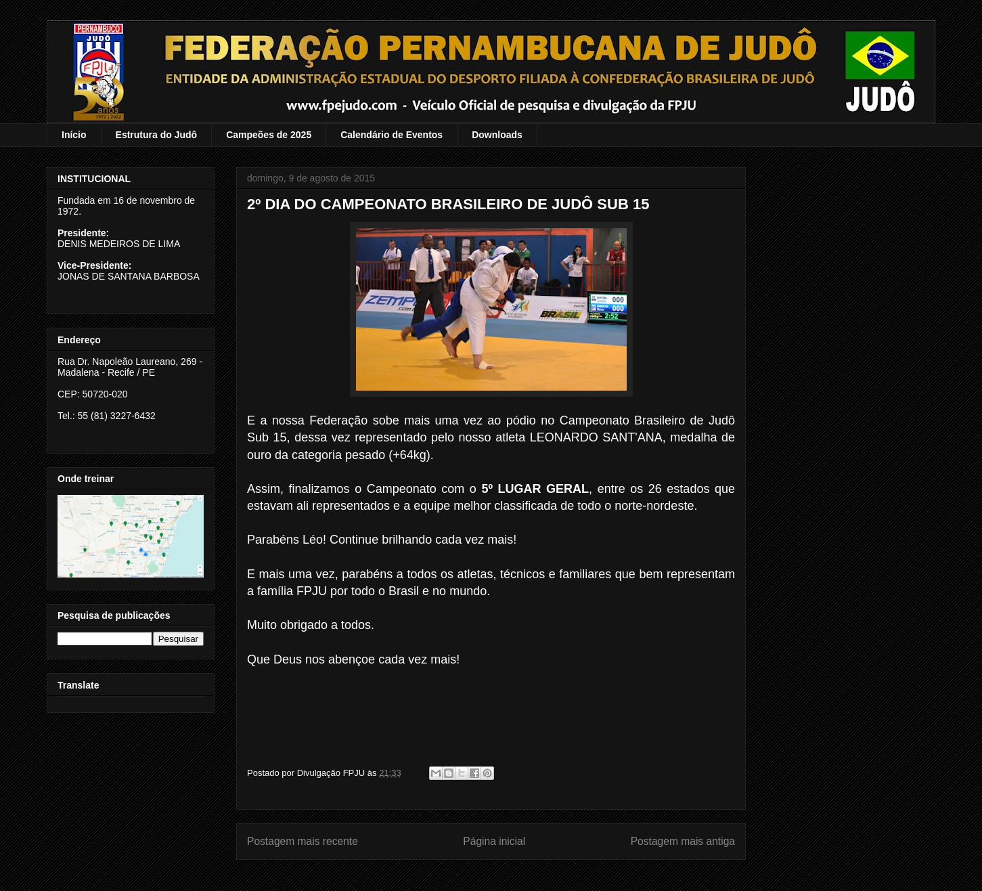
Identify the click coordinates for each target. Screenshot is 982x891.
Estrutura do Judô (157, 134)
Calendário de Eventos (391, 134)
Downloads (497, 134)
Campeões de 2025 (268, 134)
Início (74, 134)
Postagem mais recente (302, 841)
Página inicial (494, 841)
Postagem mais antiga (683, 841)
